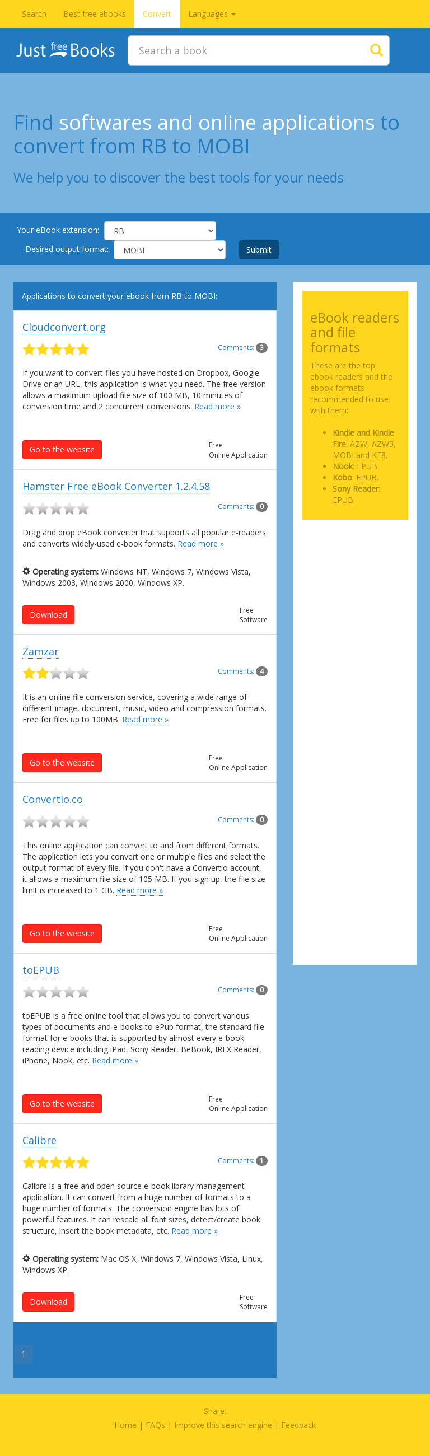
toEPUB (40, 970)
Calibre (39, 1140)
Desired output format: (67, 249)
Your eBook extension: (58, 230)
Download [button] (48, 614)
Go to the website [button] (62, 449)
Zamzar (40, 651)
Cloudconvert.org (64, 327)
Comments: (243, 347)
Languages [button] (212, 13)
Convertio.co (52, 799)
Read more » (217, 406)
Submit (259, 249)
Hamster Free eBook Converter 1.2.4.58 (116, 486)
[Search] (363, 50)
